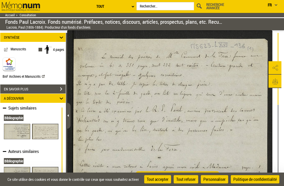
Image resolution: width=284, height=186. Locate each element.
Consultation (28, 15)
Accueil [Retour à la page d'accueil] (10, 15)
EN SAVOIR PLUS (35, 89)
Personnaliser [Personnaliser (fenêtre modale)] (214, 179)
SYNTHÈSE (34, 37)
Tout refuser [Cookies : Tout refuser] (186, 179)
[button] (274, 68)
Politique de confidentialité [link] (255, 179)
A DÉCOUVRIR (34, 98)
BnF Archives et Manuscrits (24, 76)
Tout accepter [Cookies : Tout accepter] (157, 179)
